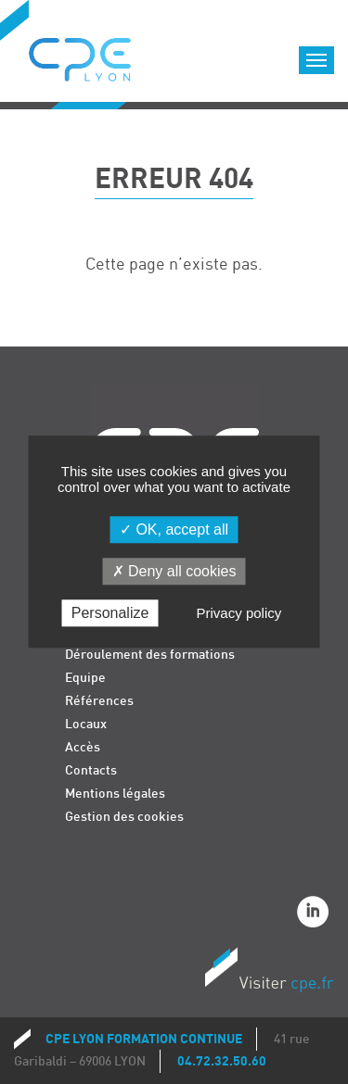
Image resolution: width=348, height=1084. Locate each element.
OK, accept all (174, 529)
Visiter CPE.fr (269, 973)
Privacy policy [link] (239, 614)
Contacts (91, 770)
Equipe (85, 678)
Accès (82, 747)
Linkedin (315, 914)
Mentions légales (115, 793)
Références (99, 701)
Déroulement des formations (150, 655)
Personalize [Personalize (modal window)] (110, 614)
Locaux (86, 724)
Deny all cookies (174, 571)
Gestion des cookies (124, 817)
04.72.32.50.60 (221, 1061)
